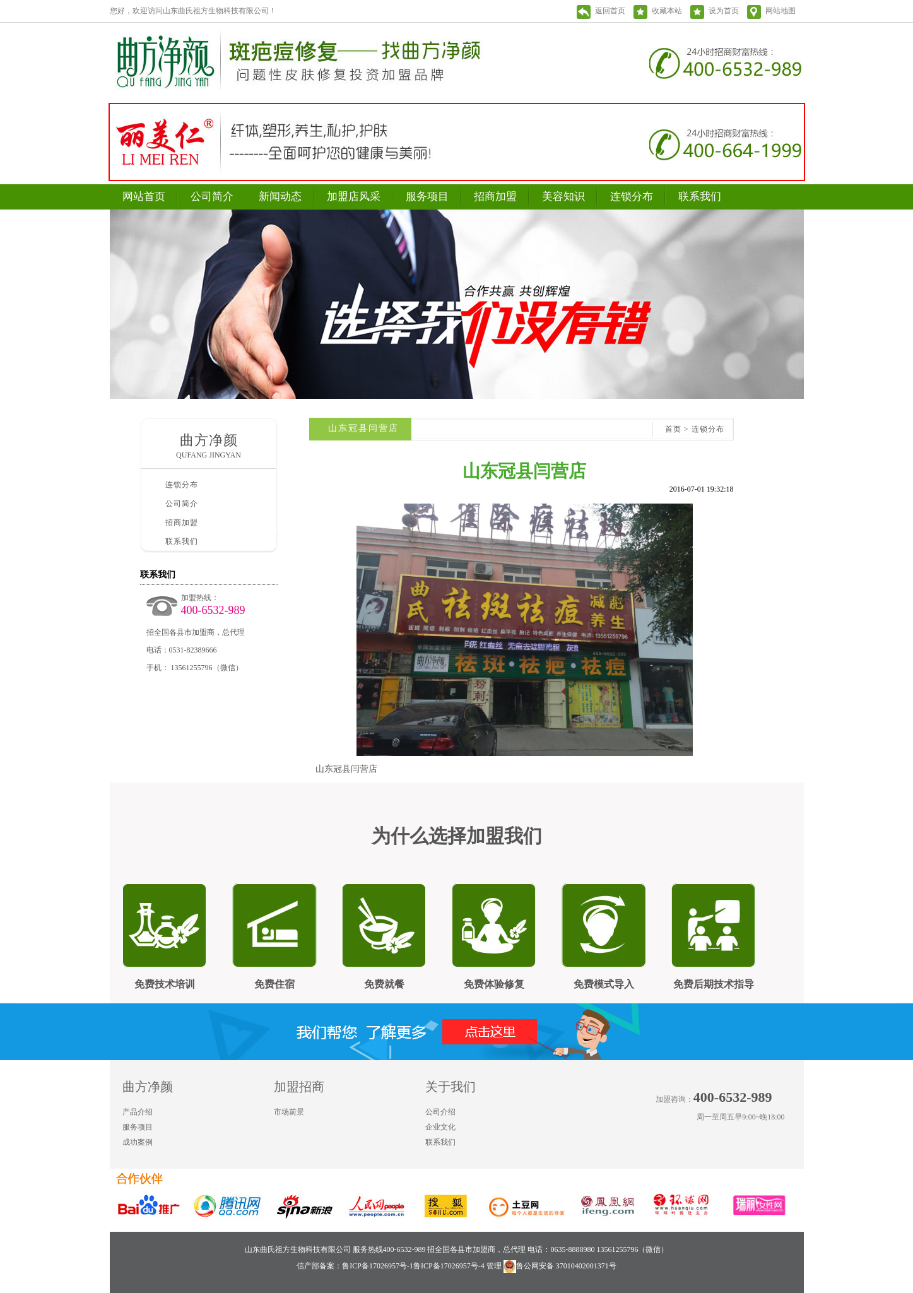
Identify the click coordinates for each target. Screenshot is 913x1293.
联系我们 (699, 197)
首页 (673, 429)
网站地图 (780, 10)
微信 (794, 1140)
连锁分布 (631, 197)
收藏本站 (667, 10)
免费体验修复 (494, 984)
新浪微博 (768, 1140)
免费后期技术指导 (713, 984)
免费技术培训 (164, 984)
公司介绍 (440, 1111)
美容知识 (563, 197)
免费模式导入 (604, 984)
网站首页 (143, 197)
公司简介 (212, 197)
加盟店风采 (353, 197)
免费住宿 (274, 984)
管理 (494, 1265)
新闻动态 (280, 197)
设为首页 (724, 10)
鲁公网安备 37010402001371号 (560, 1265)
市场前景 (289, 1111)
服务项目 (427, 197)
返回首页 (610, 10)
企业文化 (440, 1127)
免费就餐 (384, 984)
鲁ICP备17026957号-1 (377, 1265)
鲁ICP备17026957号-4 (449, 1265)
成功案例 (137, 1142)
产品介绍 (137, 1111)
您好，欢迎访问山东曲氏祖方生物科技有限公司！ (193, 10)
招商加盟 (495, 197)
